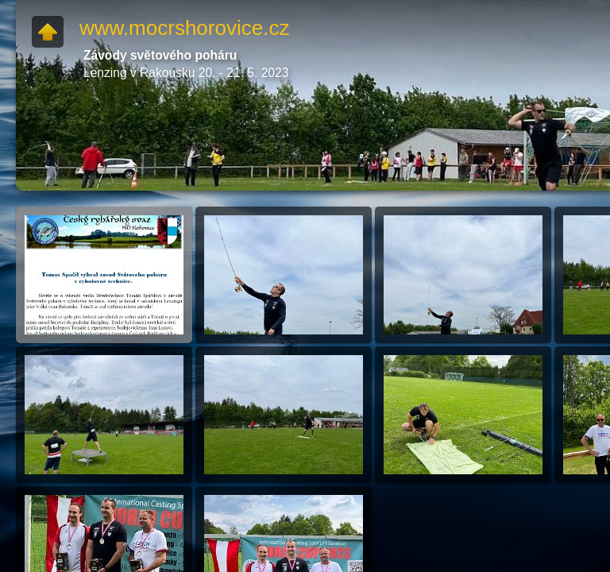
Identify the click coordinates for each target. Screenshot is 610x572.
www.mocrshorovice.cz (184, 28)
